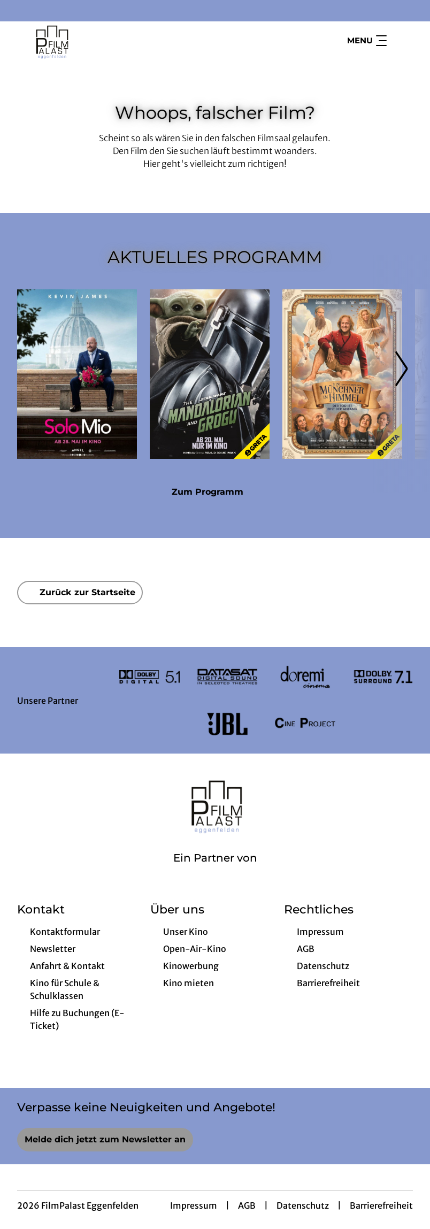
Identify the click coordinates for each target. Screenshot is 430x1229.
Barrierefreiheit (381, 1205)
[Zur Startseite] (92, 40)
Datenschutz (303, 1205)
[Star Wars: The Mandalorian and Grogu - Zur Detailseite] (210, 374)
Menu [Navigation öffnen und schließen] (367, 40)
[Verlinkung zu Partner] (149, 677)
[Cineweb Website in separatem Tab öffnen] (215, 871)
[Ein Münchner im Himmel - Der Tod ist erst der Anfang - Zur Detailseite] (342, 374)
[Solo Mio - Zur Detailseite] (77, 374)
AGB (247, 1205)
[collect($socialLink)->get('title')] (19, 10)
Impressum (193, 1205)
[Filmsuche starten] (402, 40)
